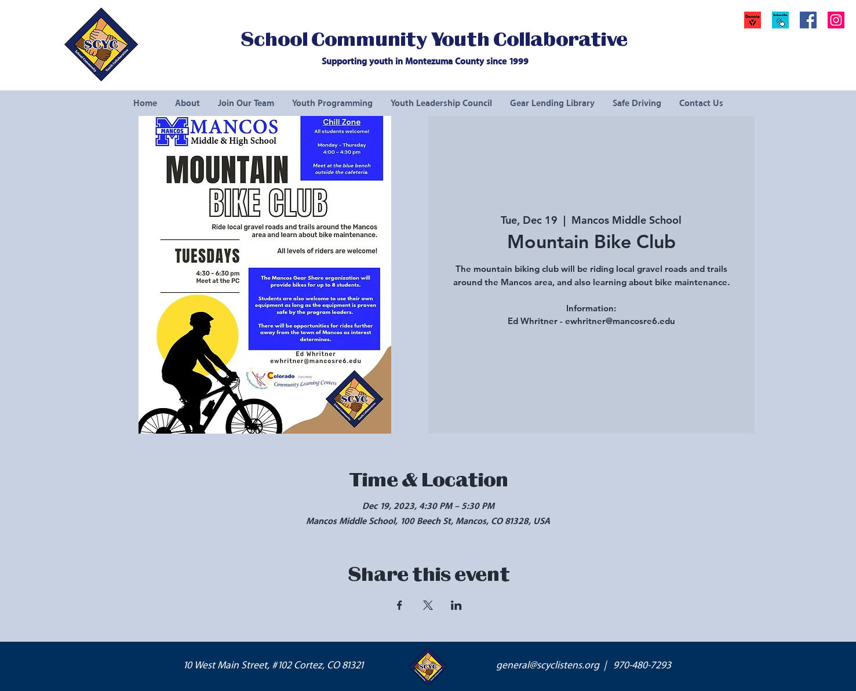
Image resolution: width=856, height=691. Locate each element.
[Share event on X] (428, 605)
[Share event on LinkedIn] (456, 605)
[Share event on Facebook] (399, 605)
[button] (780, 20)
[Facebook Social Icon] (808, 20)
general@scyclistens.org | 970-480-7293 (583, 665)
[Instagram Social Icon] (836, 20)
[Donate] (752, 20)
